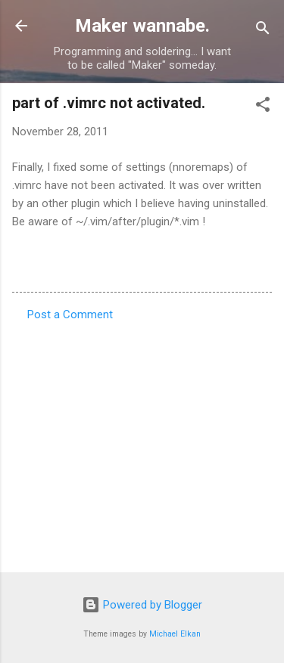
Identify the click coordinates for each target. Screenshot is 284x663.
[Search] (263, 31)
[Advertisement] (142, 442)
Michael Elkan (175, 634)
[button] (263, 107)
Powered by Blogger (142, 605)
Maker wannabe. (142, 25)
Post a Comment (70, 314)
